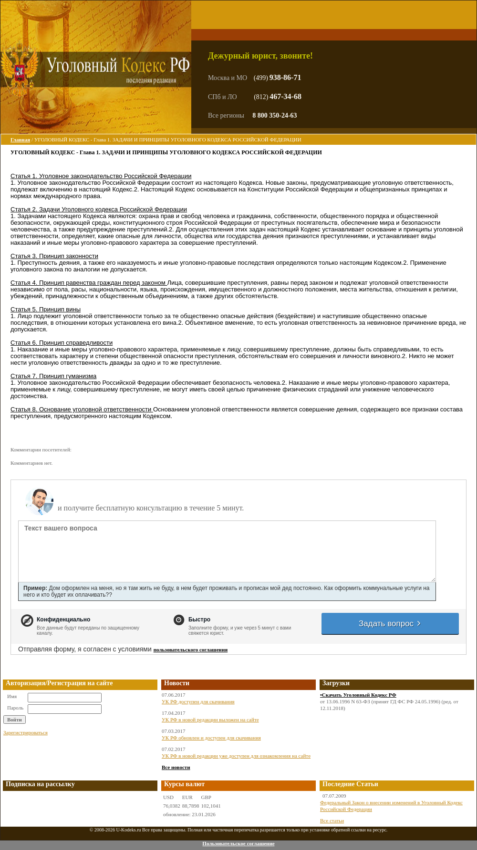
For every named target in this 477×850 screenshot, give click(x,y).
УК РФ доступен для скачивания (198, 701)
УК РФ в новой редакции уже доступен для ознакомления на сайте (236, 756)
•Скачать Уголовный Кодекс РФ (358, 695)
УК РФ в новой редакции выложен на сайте (210, 719)
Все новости (176, 767)
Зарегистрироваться (25, 732)
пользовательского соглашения (191, 649)
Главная (20, 139)
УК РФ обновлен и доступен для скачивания (211, 737)
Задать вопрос (390, 623)
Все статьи (332, 820)
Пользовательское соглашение (238, 843)
